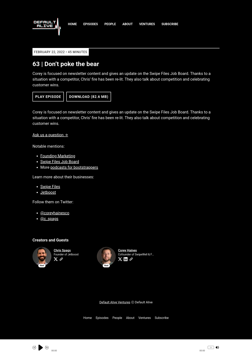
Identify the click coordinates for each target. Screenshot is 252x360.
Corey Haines (127, 250)
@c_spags (49, 218)
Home (72, 24)
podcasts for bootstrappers (74, 167)
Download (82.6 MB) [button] (88, 97)
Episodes (90, 24)
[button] (128, 347)
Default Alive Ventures (114, 302)
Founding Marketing (57, 156)
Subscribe (169, 24)
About (127, 24)
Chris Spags (62, 250)
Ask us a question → (50, 135)
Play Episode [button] (48, 97)
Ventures (147, 24)
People (110, 24)
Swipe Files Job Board (59, 161)
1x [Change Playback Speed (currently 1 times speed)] (211, 347)
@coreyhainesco (54, 213)
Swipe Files (50, 186)
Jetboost (48, 192)
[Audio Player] (126, 349)
